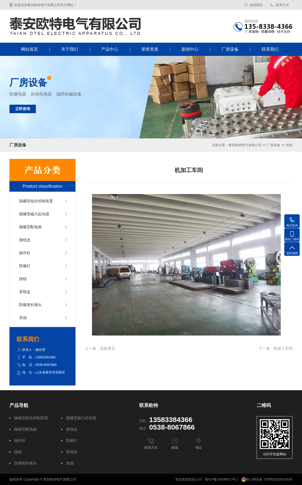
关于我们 (69, 49)
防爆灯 (24, 266)
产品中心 (109, 49)
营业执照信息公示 (188, 479)
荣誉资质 (149, 49)
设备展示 (107, 348)
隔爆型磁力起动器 (34, 214)
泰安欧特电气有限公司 (244, 145)
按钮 (23, 279)
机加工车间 (283, 348)
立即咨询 (22, 109)
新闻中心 (189, 49)
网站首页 (29, 49)
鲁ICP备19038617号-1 (221, 479)
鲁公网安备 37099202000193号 (267, 479)
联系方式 (282, 5)
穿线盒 (24, 292)
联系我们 (270, 49)
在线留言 (256, 5)
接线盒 (24, 240)
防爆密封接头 (30, 305)
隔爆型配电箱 (30, 227)
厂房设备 (230, 49)
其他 (23, 318)
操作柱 (24, 253)
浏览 (289, 145)
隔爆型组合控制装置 (36, 201)
